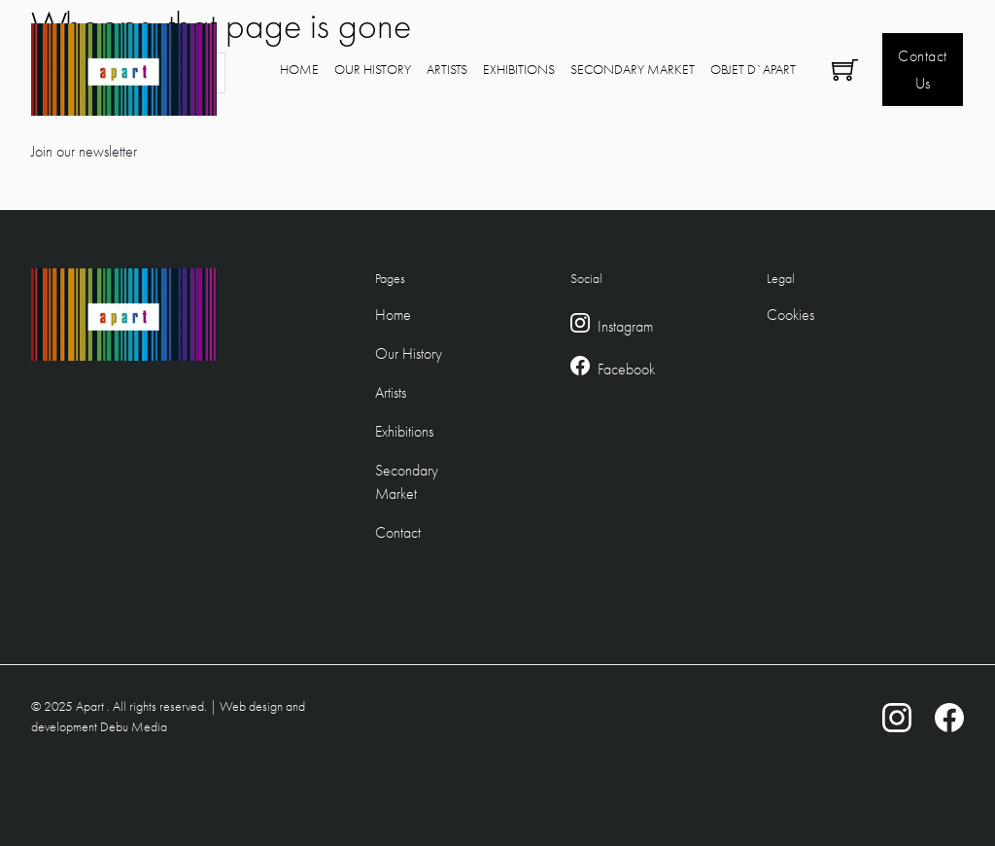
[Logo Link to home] (124, 69)
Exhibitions (519, 69)
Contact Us (922, 69)
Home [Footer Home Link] (393, 314)
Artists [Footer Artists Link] (390, 392)
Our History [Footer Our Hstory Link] (408, 353)
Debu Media (133, 726)
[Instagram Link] (580, 326)
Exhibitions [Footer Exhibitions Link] (404, 431)
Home (299, 69)
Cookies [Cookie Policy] (790, 314)
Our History (372, 69)
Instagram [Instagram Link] (625, 326)
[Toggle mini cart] (845, 69)
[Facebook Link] (580, 369)
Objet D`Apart (753, 69)
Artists (447, 69)
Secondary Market (632, 69)
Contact (398, 532)
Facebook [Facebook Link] (626, 369)
